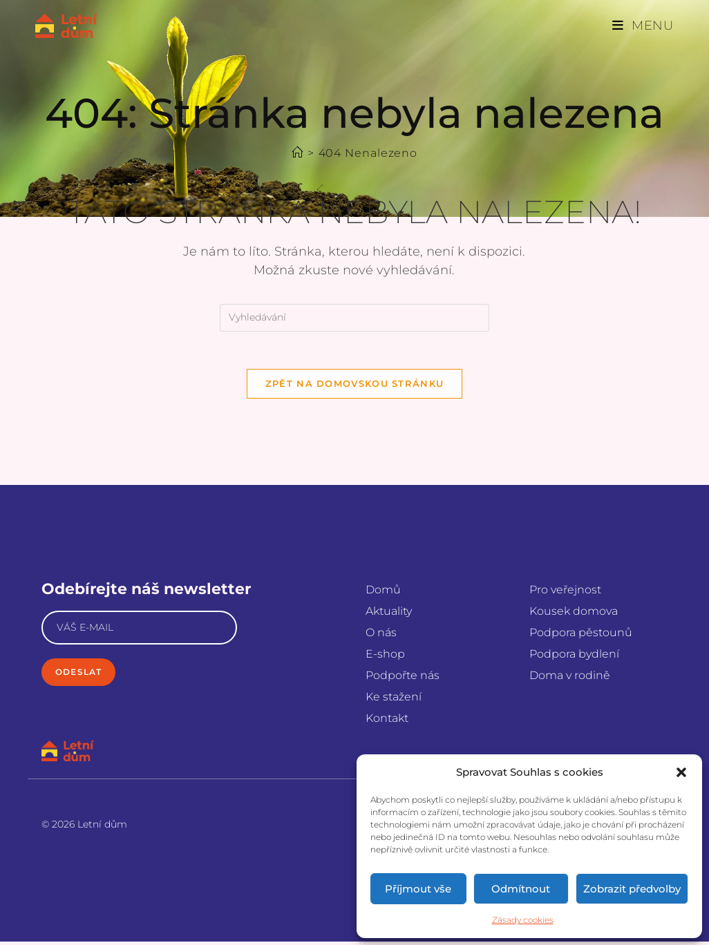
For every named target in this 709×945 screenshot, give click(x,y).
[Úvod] (297, 153)
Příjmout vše (418, 888)
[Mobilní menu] (643, 25)
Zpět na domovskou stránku (354, 387)
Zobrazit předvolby (632, 888)
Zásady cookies (523, 920)
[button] (681, 772)
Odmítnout (520, 888)
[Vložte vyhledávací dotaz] (354, 318)
